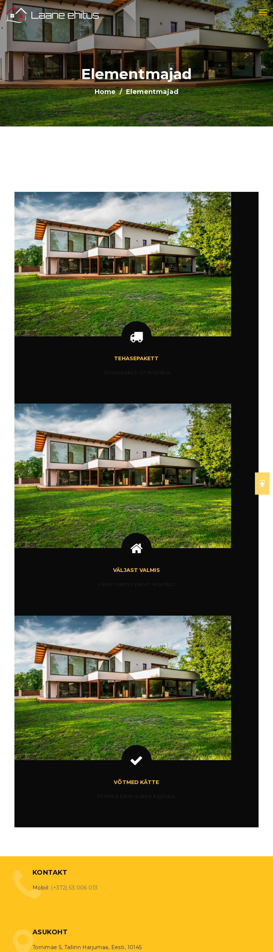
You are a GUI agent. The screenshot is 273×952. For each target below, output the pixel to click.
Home (105, 92)
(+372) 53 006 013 (74, 887)
